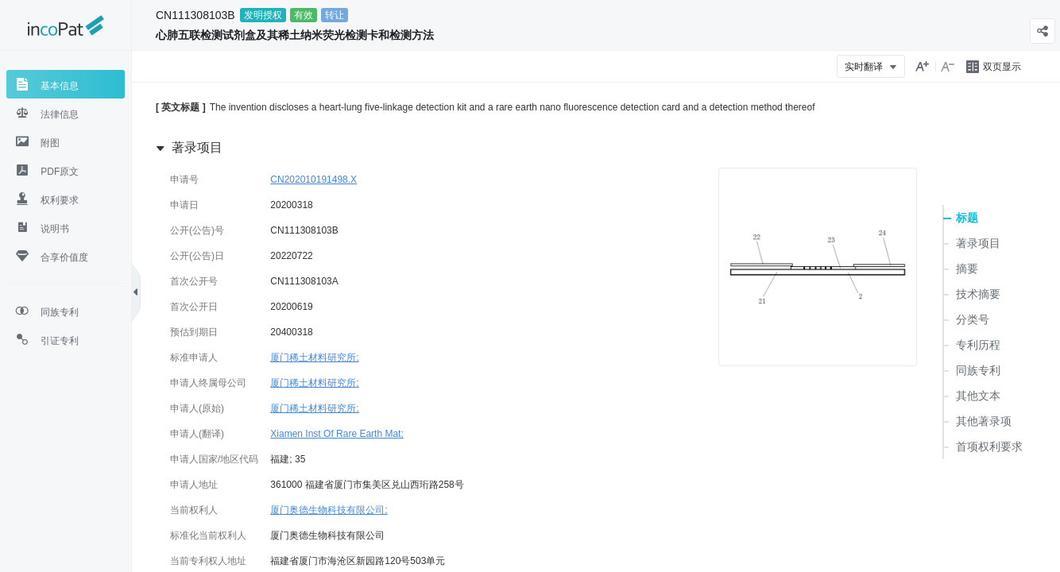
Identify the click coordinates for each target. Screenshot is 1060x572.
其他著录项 (984, 421)
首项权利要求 (989, 446)
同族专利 (978, 370)
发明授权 (263, 15)
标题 (967, 217)
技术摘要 (978, 294)
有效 (303, 15)
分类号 (972, 319)
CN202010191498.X (313, 179)
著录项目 (978, 243)
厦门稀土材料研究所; (314, 357)
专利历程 (978, 344)
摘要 (967, 268)
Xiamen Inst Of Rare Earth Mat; (336, 433)
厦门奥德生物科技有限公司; (328, 510)
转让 (334, 15)
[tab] (65, 84)
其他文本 (978, 395)
